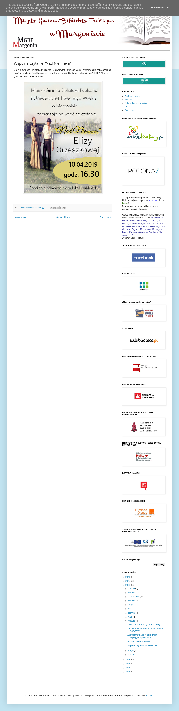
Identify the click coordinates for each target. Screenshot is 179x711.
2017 (128, 664)
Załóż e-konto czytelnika (136, 103)
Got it (170, 8)
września (132, 600)
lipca (130, 609)
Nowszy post (20, 217)
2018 (128, 659)
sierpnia (132, 605)
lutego (131, 650)
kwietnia (132, 621)
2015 (128, 671)
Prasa (127, 107)
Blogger (149, 695)
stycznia (132, 654)
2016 (128, 668)
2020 (128, 581)
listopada (132, 593)
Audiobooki (130, 110)
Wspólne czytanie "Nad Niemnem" (143, 645)
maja (130, 617)
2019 (128, 585)
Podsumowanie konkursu (138, 641)
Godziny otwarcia (133, 96)
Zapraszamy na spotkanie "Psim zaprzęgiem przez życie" (142, 636)
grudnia (131, 588)
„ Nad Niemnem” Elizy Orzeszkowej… (144, 624)
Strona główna (63, 217)
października (134, 596)
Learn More (157, 8)
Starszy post (105, 217)
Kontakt (128, 99)
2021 (128, 577)
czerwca (132, 613)
